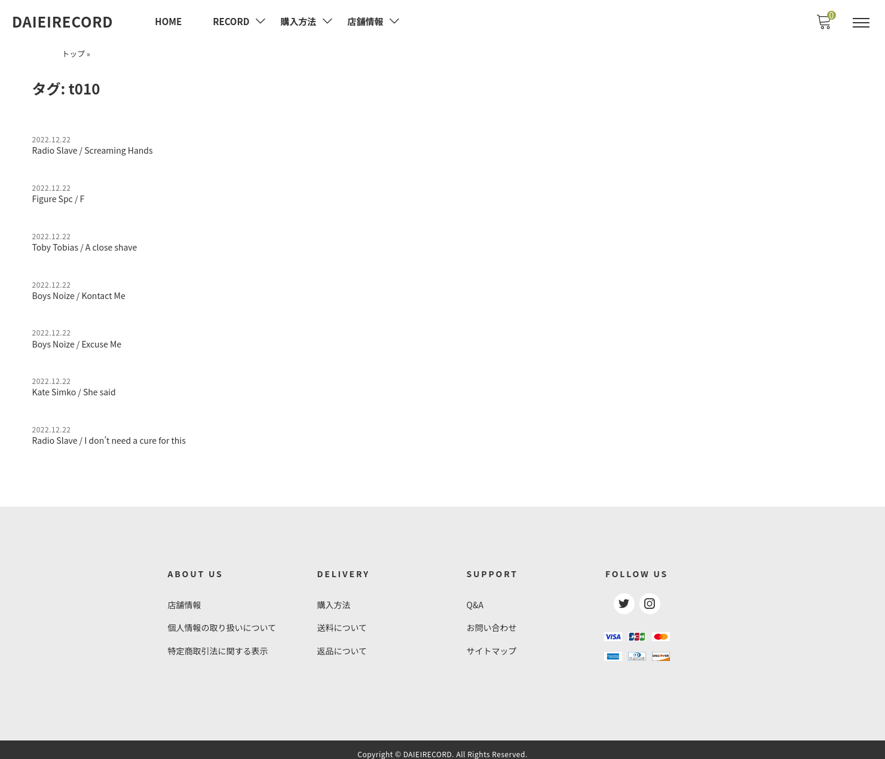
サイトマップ (492, 644)
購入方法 (334, 599)
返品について (342, 644)
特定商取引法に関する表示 (218, 644)
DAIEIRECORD (62, 21)
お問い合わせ (492, 621)
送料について (342, 621)
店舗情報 (184, 599)
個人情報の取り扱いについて (222, 621)
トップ (73, 52)
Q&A (475, 599)
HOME (168, 21)
